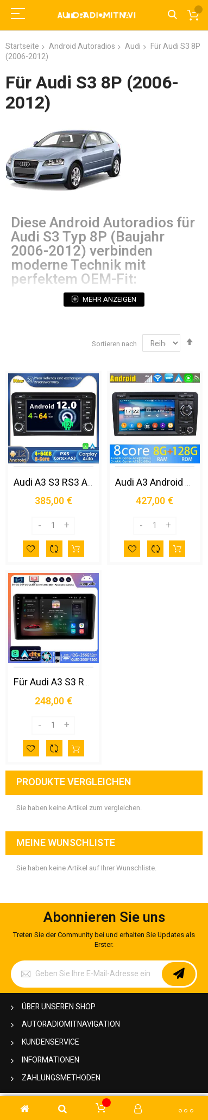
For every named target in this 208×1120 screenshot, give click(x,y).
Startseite (22, 46)
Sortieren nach (114, 344)
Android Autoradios (82, 46)
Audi (133, 46)
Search (172, 14)
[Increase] (66, 525)
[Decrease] (39, 525)
